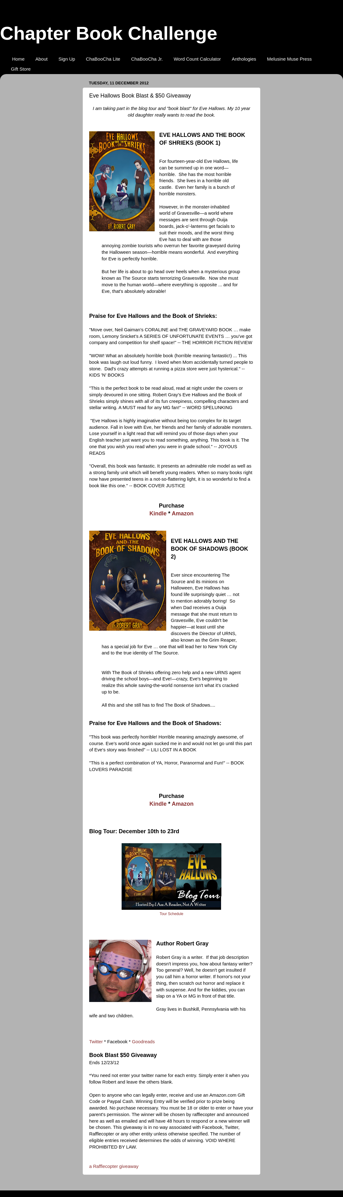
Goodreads (143, 1041)
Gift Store (21, 69)
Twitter (96, 1041)
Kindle (158, 513)
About (42, 59)
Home (18, 59)
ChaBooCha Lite (103, 59)
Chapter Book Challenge (108, 33)
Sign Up (66, 59)
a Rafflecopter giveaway (113, 1166)
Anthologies (244, 59)
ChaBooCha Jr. (147, 59)
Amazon (183, 513)
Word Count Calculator (197, 59)
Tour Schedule (171, 914)
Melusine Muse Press (289, 59)
